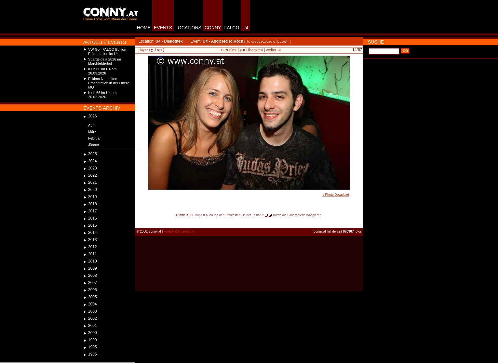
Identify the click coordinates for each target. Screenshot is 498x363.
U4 (245, 27)
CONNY (213, 27)
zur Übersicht (251, 50)
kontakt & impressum (179, 231)
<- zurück (229, 50)
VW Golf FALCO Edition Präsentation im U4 (107, 51)
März (92, 132)
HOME (144, 27)
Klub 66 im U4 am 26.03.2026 (102, 71)
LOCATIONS (188, 27)
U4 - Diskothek (168, 41)
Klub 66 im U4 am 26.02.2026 (102, 95)
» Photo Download (335, 194)
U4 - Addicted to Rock (223, 41)
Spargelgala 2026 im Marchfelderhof (104, 61)
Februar (94, 138)
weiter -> (273, 50)
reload (140, 221)
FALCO (231, 27)
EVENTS (163, 27)
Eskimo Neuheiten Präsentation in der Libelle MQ (108, 83)
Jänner (93, 145)
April (91, 125)
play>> (143, 50)
